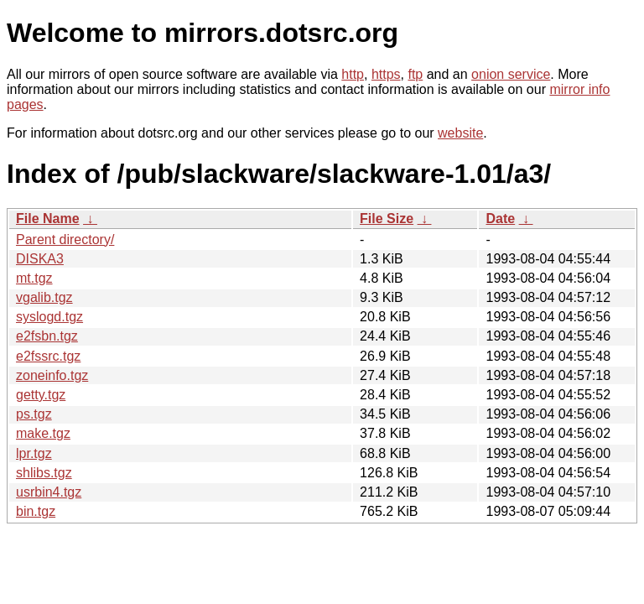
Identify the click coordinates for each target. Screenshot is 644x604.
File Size (386, 218)
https (386, 74)
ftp (415, 74)
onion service (510, 74)
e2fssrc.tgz (48, 356)
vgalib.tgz (44, 297)
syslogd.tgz (49, 317)
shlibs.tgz (44, 473)
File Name (48, 218)
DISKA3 (40, 259)
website (460, 133)
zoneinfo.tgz (52, 375)
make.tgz (43, 433)
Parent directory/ (65, 239)
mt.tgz (34, 278)
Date (500, 218)
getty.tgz (40, 395)
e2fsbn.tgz (47, 336)
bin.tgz (35, 511)
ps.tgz (34, 414)
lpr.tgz (34, 453)
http (352, 74)
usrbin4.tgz (48, 492)
